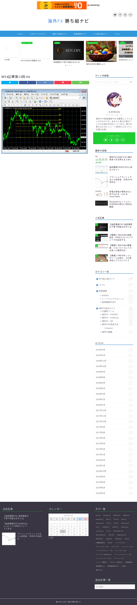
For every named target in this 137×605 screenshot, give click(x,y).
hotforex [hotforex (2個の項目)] (124, 527)
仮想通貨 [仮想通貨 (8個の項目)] (129, 562)
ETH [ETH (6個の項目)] (116, 523)
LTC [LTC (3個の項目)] (108, 531)
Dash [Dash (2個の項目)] (123, 519)
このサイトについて (37, 34)
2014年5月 (114, 493)
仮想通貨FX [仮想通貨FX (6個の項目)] (100, 566)
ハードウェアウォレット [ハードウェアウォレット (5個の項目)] (104, 550)
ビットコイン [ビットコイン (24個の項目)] (120, 550)
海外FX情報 (117, 331)
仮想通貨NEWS (117, 302)
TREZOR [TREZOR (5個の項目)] (118, 539)
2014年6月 (114, 487)
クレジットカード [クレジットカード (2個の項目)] (102, 547)
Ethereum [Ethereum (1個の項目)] (125, 523)
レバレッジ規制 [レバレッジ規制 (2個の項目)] (101, 562)
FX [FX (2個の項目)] (97, 527)
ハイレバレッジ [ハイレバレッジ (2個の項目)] (127, 547)
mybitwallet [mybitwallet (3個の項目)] (121, 535)
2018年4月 (114, 393)
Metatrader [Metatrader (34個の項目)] (118, 531)
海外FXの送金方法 (117, 324)
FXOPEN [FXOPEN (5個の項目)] (105, 527)
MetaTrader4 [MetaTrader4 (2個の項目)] (101, 535)
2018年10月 (114, 366)
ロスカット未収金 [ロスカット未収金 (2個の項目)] (116, 562)
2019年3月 (114, 349)
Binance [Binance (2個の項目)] (106, 515)
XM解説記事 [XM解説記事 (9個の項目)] (100, 543)
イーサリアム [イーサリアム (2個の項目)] (120, 543)
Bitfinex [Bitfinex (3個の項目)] (116, 515)
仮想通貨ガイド (80, 34)
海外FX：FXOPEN (117, 314)
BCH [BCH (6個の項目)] (98, 515)
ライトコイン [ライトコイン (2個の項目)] (119, 558)
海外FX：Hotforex (117, 317)
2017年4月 (114, 443)
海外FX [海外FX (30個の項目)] (99, 570)
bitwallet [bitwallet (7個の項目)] (99, 519)
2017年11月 (114, 416)
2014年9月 (114, 476)
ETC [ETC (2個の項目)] (109, 523)
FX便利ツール (117, 311)
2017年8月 (114, 432)
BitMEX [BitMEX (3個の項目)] (126, 515)
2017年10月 (114, 421)
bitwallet (109, 328)
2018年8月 (114, 377)
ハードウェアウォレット (117, 298)
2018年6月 (114, 382)
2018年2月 (114, 399)
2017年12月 (114, 410)
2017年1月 (114, 454)
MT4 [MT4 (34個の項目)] (111, 535)
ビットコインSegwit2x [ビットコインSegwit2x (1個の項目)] (104, 554)
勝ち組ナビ (68, 21)
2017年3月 (114, 449)
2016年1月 (114, 465)
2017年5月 (114, 438)
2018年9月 (114, 371)
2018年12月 (114, 360)
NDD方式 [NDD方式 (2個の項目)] (99, 539)
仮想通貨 (116, 290)
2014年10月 (114, 471)
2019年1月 (114, 355)
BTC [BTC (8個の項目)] (116, 519)
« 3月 (50, 537)
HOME (20, 34)
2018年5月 (114, 388)
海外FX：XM (117, 321)
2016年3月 (114, 460)
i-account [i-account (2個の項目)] (100, 531)
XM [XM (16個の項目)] (127, 539)
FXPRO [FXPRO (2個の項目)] (115, 527)
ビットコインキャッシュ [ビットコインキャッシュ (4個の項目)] (122, 554)
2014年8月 (114, 482)
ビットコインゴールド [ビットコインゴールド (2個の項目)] (103, 558)
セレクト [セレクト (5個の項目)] (115, 547)
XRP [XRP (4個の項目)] (110, 543)
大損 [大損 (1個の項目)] (124, 566)
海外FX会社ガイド (59, 34)
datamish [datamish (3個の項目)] (100, 523)
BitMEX (117, 295)
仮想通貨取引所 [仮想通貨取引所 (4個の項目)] (113, 566)
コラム (117, 34)
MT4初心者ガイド (100, 34)
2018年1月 (114, 405)
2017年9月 (114, 427)
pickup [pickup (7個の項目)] (109, 539)
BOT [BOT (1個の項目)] (108, 519)
